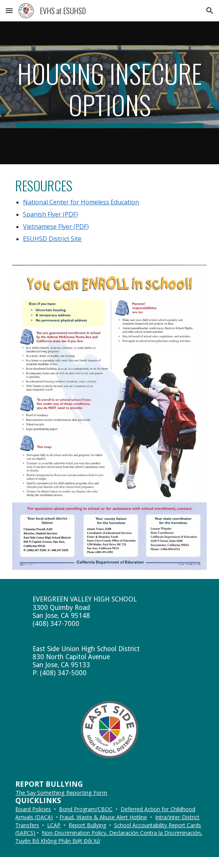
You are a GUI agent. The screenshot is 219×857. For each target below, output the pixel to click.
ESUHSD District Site (52, 238)
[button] (9, 10)
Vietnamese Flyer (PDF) (56, 226)
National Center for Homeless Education (81, 202)
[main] (109, 93)
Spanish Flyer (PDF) (50, 214)
